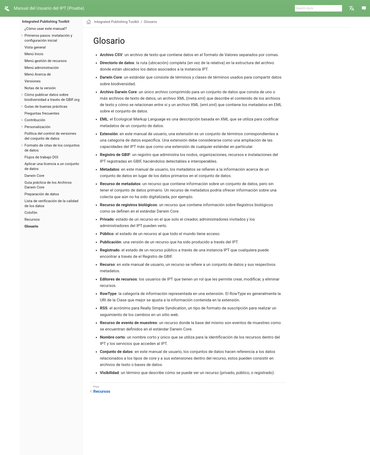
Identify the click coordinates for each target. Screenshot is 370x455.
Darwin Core (34, 176)
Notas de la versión (40, 88)
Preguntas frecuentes (42, 113)
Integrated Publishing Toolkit (45, 21)
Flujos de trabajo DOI (41, 157)
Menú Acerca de (38, 74)
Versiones (33, 81)
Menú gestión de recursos (46, 61)
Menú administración (42, 68)
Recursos (32, 219)
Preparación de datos (42, 194)
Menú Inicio (34, 54)
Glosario (31, 226)
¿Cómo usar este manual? (46, 29)
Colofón (31, 212)
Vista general (35, 47)
